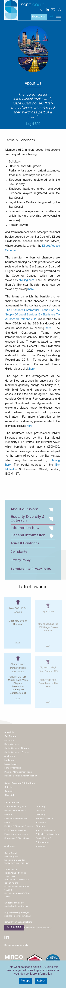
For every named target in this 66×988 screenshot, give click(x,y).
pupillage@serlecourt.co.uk (17, 916)
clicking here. (27, 280)
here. (31, 289)
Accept (25, 981)
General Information (32, 535)
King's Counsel (11, 744)
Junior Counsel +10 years (16, 748)
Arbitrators (9, 756)
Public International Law (47, 834)
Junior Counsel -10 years (16, 752)
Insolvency (41, 822)
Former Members (12, 768)
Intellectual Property (45, 830)
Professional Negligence (16, 834)
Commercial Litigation (15, 807)
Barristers (9, 740)
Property (8, 822)
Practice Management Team (18, 772)
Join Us (8, 787)
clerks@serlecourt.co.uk (16, 906)
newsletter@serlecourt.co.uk (38, 928)
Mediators (9, 760)
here (48, 328)
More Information (41, 974)
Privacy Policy (20, 560)
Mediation (41, 846)
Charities (40, 826)
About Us (9, 732)
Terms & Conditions (25, 543)
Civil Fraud (41, 811)
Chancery (40, 807)
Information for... (32, 528)
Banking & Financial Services (18, 826)
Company (40, 815)
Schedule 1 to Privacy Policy (31, 569)
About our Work (32, 509)
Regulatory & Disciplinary (16, 838)
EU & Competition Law (15, 830)
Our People (10, 736)
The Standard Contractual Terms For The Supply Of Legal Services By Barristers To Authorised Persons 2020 (32, 315)
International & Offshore (15, 819)
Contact (8, 791)
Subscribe (14, 928)
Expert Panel (10, 764)
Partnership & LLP (44, 819)
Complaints (19, 551)
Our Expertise (12, 803)
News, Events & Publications (19, 783)
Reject (41, 981)
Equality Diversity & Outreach (32, 519)
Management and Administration (20, 776)
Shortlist (9, 795)
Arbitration (9, 846)
